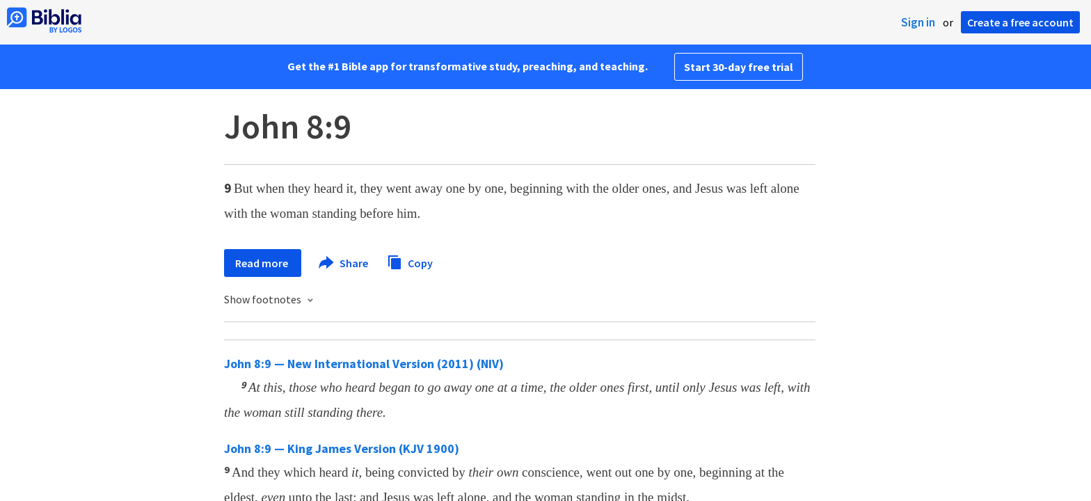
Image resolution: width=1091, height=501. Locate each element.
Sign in (918, 22)
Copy (410, 261)
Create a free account (1020, 22)
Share (344, 263)
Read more (262, 263)
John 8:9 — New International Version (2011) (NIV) (364, 364)
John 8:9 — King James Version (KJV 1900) (341, 448)
